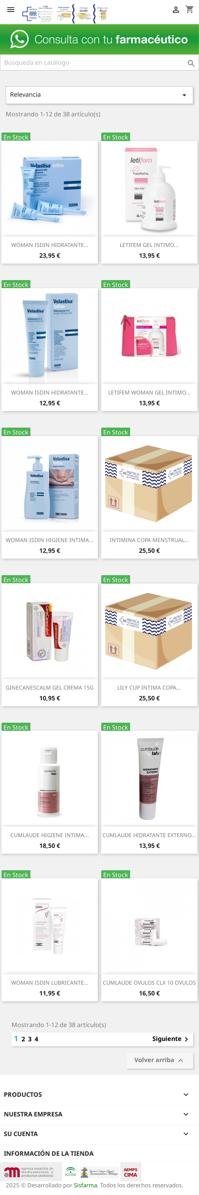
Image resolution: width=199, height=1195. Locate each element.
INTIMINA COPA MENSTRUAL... (149, 540)
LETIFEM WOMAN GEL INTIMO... (149, 392)
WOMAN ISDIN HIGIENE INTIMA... (50, 540)
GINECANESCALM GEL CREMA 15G (50, 687)
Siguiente (171, 1039)
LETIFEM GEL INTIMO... (149, 244)
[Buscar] (99, 62)
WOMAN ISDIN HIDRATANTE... (50, 244)
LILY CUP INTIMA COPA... (149, 687)
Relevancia (99, 95)
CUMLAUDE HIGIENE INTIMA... (49, 835)
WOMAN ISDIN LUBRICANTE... (50, 982)
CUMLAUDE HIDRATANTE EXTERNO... (149, 835)
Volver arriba (159, 1060)
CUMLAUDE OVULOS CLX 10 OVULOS (149, 982)
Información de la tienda (49, 1153)
